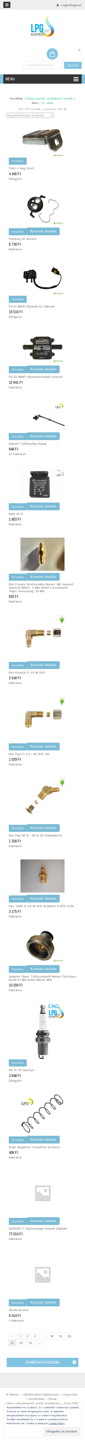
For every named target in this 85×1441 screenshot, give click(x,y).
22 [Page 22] (21, 1343)
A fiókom (12, 1394)
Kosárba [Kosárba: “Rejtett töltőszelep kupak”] (18, 436)
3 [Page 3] (35, 1336)
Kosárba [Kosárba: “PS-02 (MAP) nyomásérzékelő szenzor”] (18, 369)
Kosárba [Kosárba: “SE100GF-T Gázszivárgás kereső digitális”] (18, 1221)
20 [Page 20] (69, 1336)
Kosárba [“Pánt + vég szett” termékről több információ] (18, 161)
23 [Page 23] (30, 1343)
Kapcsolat (70, 1394)
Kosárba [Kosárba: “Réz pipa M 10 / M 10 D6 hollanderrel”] (18, 828)
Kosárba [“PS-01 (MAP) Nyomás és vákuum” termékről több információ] (18, 299)
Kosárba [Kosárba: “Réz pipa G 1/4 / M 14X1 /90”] (18, 747)
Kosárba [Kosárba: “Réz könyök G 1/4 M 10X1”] (18, 665)
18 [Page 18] (51, 1336)
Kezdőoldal (36, 1399)
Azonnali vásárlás (43, 231)
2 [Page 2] (27, 1336)
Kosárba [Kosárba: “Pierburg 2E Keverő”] (18, 232)
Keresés (73, 65)
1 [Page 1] (20, 1336)
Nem (35, 103)
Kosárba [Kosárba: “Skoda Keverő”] (18, 1303)
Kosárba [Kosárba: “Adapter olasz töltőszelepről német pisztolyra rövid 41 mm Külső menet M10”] (18, 969)
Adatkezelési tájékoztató (41, 1394)
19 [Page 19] (60, 1336)
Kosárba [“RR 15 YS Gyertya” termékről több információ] (18, 1063)
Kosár (53, 1399)
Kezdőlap (16, 98)
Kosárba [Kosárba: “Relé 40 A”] (18, 507)
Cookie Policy (57, 1423)
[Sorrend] (30, 115)
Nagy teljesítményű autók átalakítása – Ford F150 (42, 1403)
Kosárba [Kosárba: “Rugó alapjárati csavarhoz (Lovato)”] (18, 1140)
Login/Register (69, 5)
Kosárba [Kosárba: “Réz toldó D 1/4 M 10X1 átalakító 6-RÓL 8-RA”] (18, 899)
